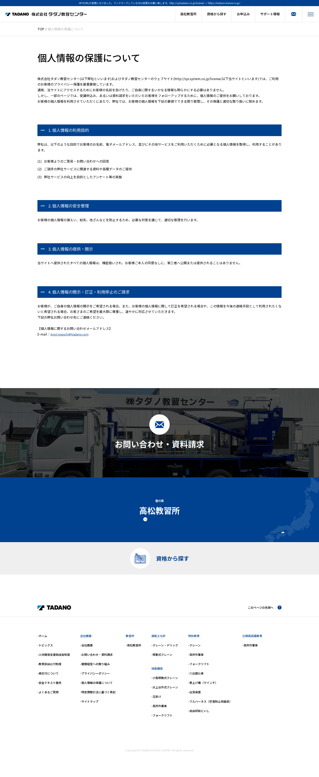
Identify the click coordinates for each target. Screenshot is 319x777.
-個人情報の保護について (96, 687)
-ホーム (42, 640)
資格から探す (216, 13)
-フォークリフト (162, 719)
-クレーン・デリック (164, 649)
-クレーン (194, 649)
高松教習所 (188, 13)
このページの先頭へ (263, 611)
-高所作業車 (159, 710)
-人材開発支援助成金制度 (53, 659)
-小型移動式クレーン (164, 682)
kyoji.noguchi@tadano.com (71, 334)
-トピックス (45, 649)
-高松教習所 (133, 649)
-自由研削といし (198, 715)
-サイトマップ (89, 705)
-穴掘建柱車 (196, 677)
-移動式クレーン (161, 659)
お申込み (243, 13)
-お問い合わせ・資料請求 (96, 659)
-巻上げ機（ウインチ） (203, 687)
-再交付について (48, 677)
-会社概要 (86, 649)
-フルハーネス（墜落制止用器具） (210, 705)
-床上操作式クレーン (164, 691)
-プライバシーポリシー (95, 677)
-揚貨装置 (194, 696)
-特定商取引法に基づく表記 (98, 696)
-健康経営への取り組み (95, 668)
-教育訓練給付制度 (49, 668)
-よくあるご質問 (48, 696)
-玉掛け (156, 701)
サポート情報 (270, 13)
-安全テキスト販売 (49, 687)
